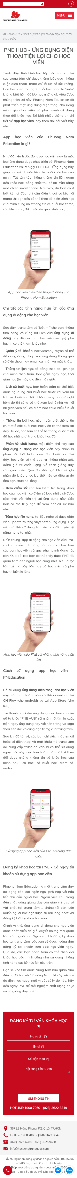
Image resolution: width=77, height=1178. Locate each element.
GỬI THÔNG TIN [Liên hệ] (38, 1099)
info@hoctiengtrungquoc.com (29, 1149)
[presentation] (38, 1085)
